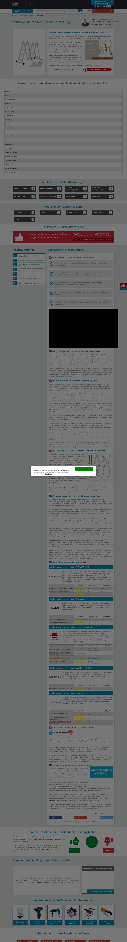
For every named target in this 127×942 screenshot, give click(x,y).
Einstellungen (48, 473)
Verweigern (84, 473)
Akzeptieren (84, 469)
